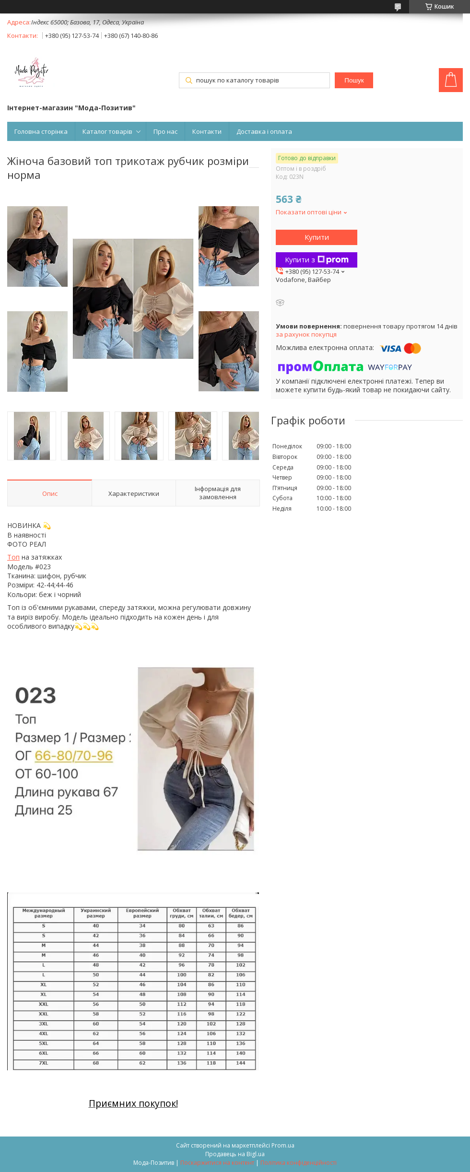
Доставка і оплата (264, 131)
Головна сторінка (41, 131)
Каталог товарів (107, 131)
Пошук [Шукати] (354, 80)
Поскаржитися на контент (217, 1163)
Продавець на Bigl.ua (235, 1154)
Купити (317, 237)
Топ (13, 557)
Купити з (317, 259)
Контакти (207, 131)
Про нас (165, 131)
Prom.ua (282, 1145)
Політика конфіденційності (298, 1163)
